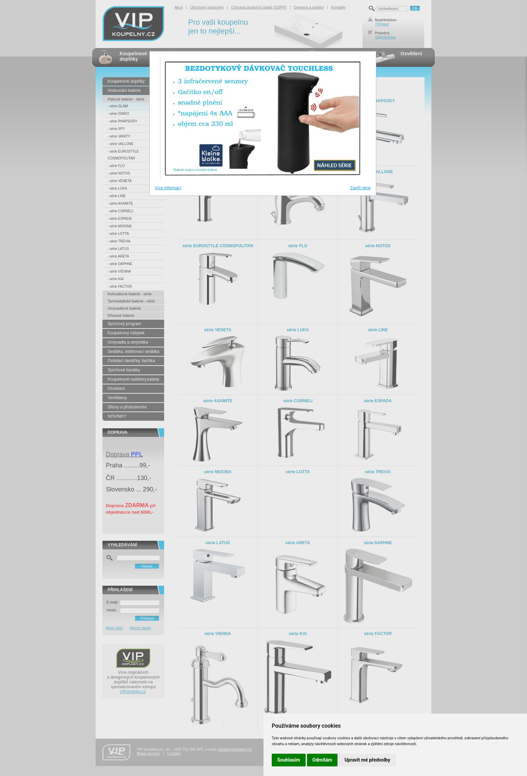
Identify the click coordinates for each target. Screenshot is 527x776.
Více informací (168, 188)
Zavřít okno (360, 188)
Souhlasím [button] (288, 760)
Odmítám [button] (322, 760)
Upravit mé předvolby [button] (367, 760)
